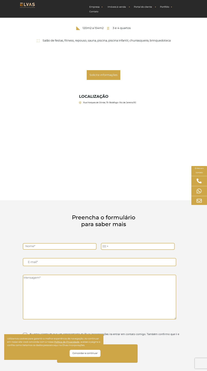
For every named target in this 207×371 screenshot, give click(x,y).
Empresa (94, 7)
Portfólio (164, 7)
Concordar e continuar (85, 353)
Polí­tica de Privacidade (66, 342)
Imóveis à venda (117, 7)
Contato (93, 12)
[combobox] (105, 246)
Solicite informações (103, 75)
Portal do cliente (143, 7)
